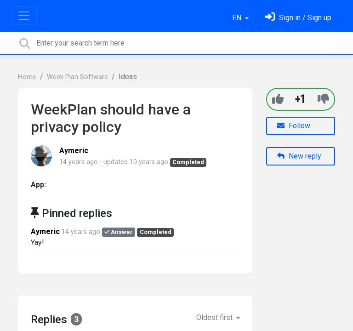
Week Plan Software (77, 77)
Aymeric (73, 150)
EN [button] (237, 17)
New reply (299, 156)
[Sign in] (298, 17)
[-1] (323, 99)
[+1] (278, 99)
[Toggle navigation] (24, 15)
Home (27, 77)
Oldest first (215, 317)
